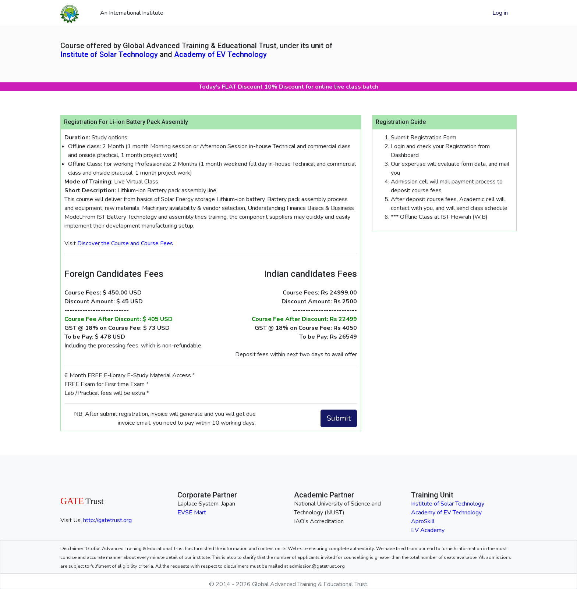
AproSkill (423, 521)
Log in (500, 13)
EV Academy (428, 530)
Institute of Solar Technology (109, 54)
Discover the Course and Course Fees (125, 243)
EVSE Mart (191, 512)
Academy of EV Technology (220, 54)
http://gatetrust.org (107, 520)
